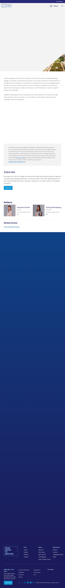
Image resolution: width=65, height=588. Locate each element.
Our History (41, 552)
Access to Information (23, 570)
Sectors (55, 550)
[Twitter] (22, 582)
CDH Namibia (42, 557)
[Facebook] (19, 582)
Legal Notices (37, 570)
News (54, 557)
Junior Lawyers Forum (44, 559)
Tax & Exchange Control (11, 227)
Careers (26, 554)
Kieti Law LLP (42, 554)
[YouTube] (30, 582)
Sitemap (20, 577)
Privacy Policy (37, 572)
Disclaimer (21, 574)
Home (25, 550)
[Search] (62, 6)
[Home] (6, 6)
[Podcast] (33, 582)
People (26, 552)
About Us (41, 550)
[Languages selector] (59, 1)
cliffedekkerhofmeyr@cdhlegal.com (17, 161)
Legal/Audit (21, 572)
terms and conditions (21, 157)
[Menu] (54, 6)
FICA (35, 574)
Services (55, 552)
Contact (26, 557)
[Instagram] (24, 582)
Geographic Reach (58, 554)
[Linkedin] (27, 582)
